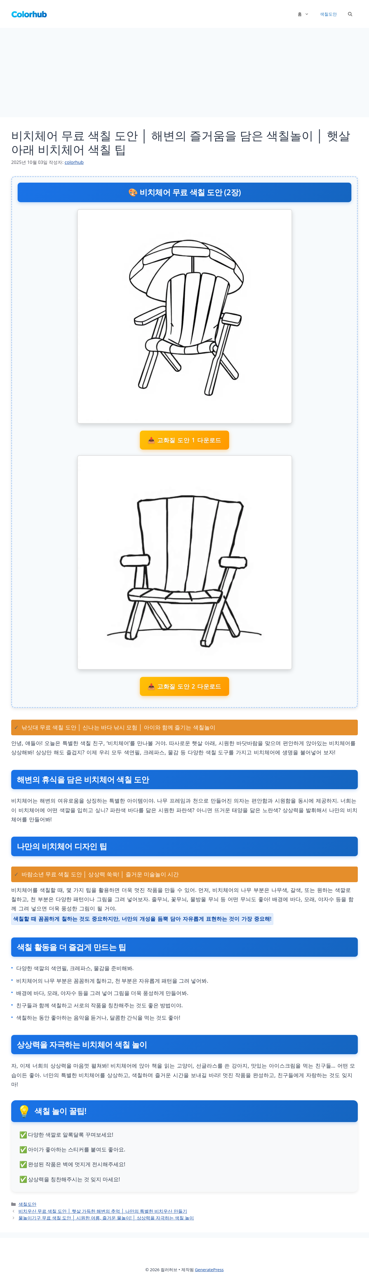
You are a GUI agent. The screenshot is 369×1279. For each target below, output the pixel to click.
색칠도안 (328, 14)
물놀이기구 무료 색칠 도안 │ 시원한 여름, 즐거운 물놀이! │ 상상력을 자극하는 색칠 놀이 (106, 1218)
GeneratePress (209, 1269)
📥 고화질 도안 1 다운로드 (184, 440)
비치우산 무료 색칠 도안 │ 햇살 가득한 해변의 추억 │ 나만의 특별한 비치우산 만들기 (102, 1211)
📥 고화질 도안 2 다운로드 (184, 686)
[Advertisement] (184, 70)
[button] (350, 14)
